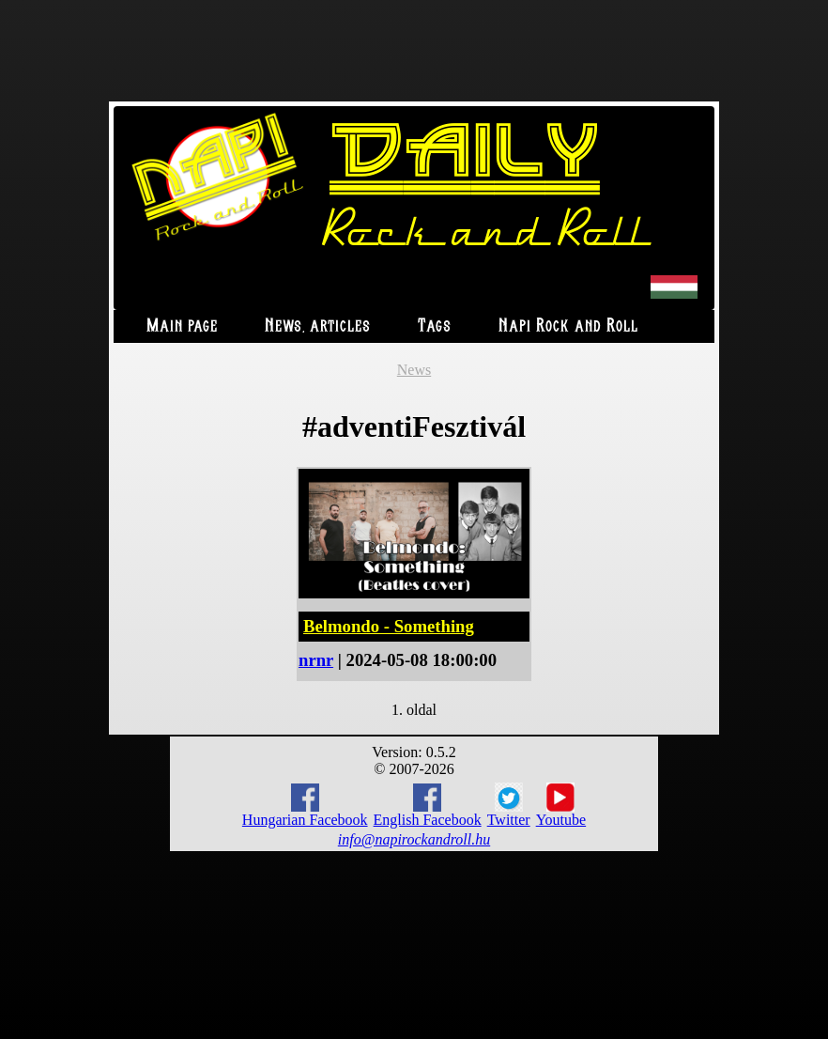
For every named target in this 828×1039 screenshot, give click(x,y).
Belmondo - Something (388, 626)
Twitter (508, 805)
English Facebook (428, 805)
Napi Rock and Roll (568, 326)
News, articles (318, 326)
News (414, 370)
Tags (435, 326)
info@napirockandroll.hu (414, 839)
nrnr (316, 660)
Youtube (561, 805)
